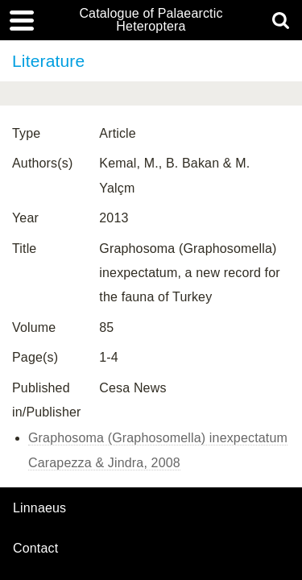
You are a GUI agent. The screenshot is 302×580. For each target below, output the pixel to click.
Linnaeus (39, 508)
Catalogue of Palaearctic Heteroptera (150, 20)
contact (35, 548)
